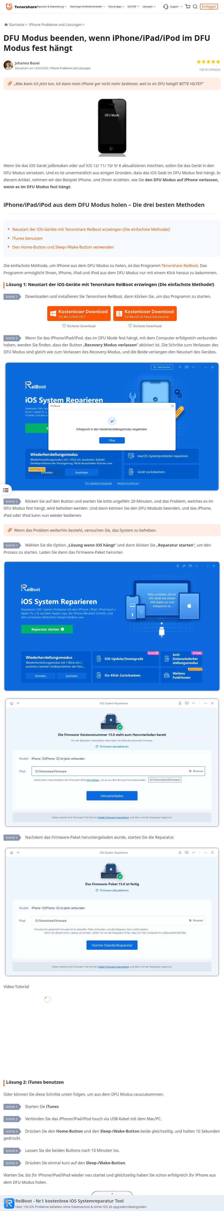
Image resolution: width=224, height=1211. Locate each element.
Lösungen (148, 6)
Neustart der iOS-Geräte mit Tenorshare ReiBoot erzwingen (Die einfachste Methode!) (91, 229)
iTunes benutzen (27, 238)
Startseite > (18, 24)
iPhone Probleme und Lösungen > (57, 24)
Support (170, 6)
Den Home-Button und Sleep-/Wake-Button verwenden (63, 247)
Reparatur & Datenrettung (50, 6)
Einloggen (209, 6)
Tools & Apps (114, 6)
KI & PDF (132, 6)
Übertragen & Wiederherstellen (86, 6)
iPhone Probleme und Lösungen (70, 68)
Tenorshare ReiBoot (180, 265)
